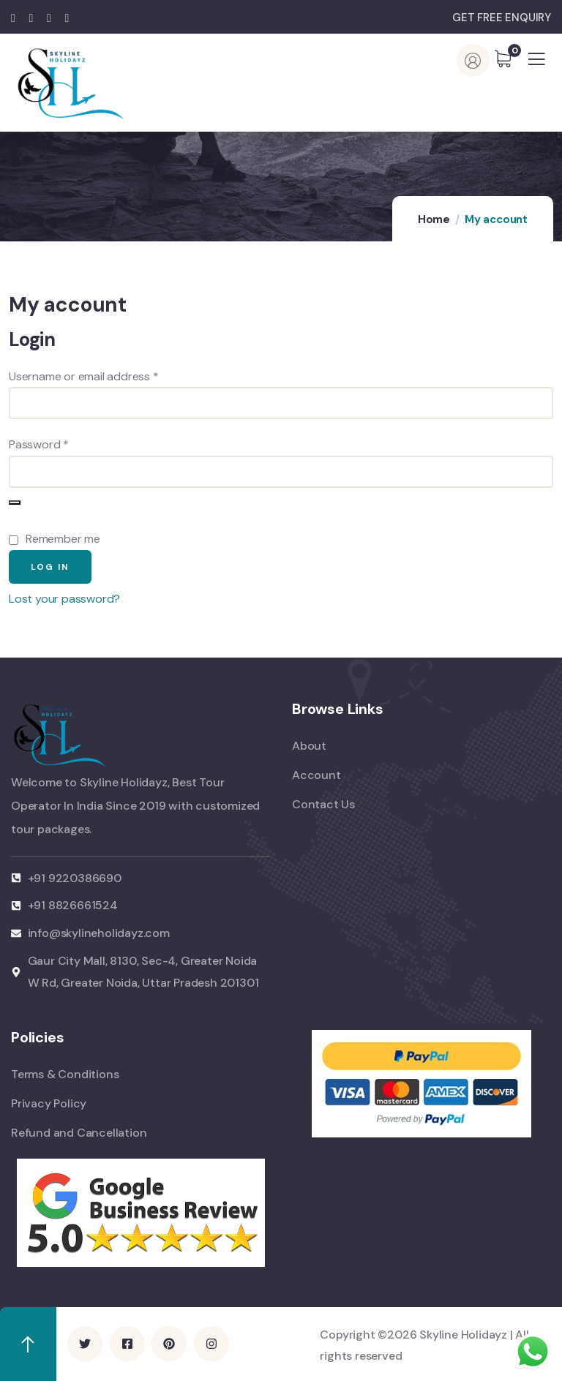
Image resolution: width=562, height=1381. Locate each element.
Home (434, 219)
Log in (50, 567)
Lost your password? (64, 598)
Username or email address (106, 375)
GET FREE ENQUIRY (501, 17)
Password (61, 443)
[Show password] (14, 502)
